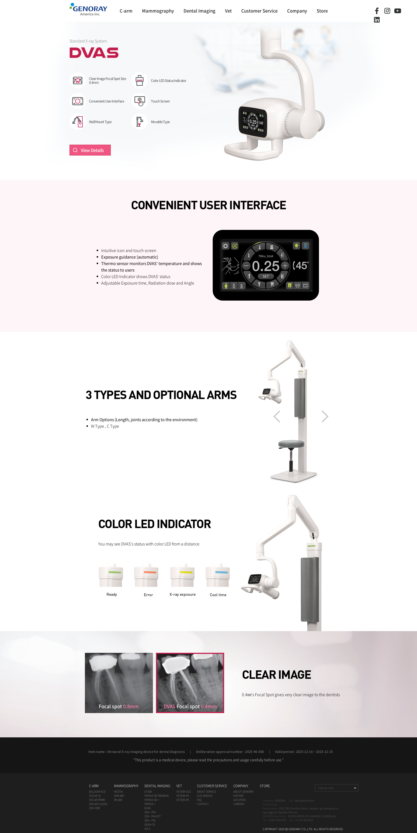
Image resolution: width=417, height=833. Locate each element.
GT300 (148, 792)
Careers (238, 804)
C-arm (126, 11)
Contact (203, 804)
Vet (228, 11)
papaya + (149, 804)
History (238, 796)
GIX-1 (147, 829)
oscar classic (98, 804)
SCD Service (205, 796)
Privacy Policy (270, 804)
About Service (206, 792)
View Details (92, 150)
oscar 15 (95, 796)
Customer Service (259, 11)
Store (322, 11)
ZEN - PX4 (150, 812)
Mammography (158, 11)
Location (239, 800)
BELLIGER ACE (97, 792)
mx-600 (118, 800)
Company (297, 11)
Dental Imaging (199, 11)
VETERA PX (182, 796)
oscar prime (97, 800)
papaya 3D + (151, 800)
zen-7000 (94, 808)
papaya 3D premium (156, 796)
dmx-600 (119, 796)
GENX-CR (149, 824)
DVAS (147, 808)
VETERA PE (182, 800)
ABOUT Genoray (243, 792)
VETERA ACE (183, 792)
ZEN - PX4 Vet (152, 816)
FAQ (199, 800)
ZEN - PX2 (150, 820)
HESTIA (118, 792)
